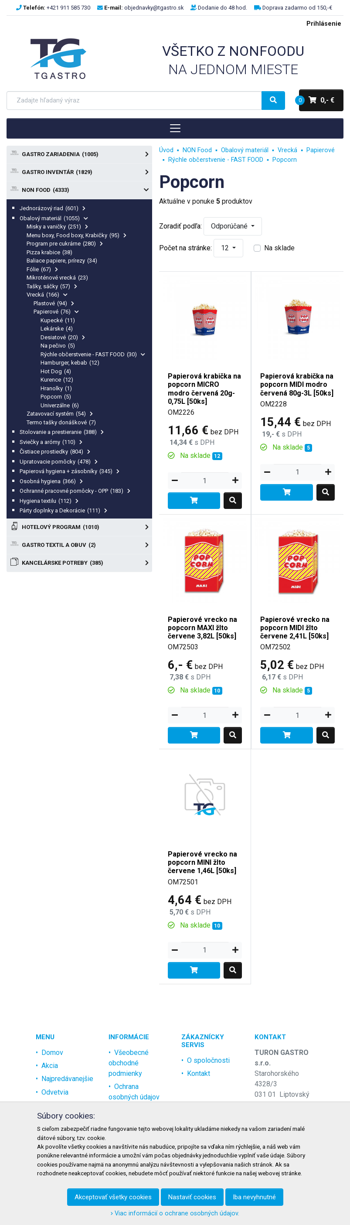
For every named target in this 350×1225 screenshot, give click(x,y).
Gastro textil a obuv (79, 545)
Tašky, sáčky (52, 286)
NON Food (79, 190)
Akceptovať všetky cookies (113, 1197)
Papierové (56, 311)
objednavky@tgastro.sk (153, 7)
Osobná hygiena (51, 481)
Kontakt (198, 1073)
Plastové (54, 303)
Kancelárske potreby (79, 563)
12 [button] (226, 248)
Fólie (42, 269)
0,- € (316, 100)
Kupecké (58, 320)
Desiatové (63, 337)
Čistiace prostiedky (55, 451)
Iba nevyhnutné (254, 1197)
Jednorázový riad (52, 208)
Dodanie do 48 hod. (222, 7)
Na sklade (279, 248)
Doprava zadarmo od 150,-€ (297, 7)
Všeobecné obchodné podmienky (129, 1063)
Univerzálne (60, 405)
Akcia (49, 1065)
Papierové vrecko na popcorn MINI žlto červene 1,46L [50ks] (202, 862)
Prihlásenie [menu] (323, 23)
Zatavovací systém (60, 413)
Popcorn (56, 396)
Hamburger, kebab (70, 362)
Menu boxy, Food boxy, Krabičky (76, 235)
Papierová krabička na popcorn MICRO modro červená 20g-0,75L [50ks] (204, 389)
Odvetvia (54, 1092)
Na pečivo (58, 345)
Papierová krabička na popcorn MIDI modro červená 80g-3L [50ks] (296, 384)
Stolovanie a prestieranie (62, 432)
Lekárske (57, 328)
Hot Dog (56, 371)
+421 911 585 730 (68, 7)
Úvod (166, 150)
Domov (52, 1052)
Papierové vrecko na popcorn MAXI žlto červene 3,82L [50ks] (202, 627)
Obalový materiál (54, 218)
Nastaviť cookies (192, 1197)
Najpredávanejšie (67, 1079)
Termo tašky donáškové (61, 422)
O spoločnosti (208, 1060)
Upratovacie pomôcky (59, 461)
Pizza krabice (49, 252)
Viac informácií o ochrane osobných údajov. (175, 1213)
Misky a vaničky (57, 226)
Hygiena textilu (49, 501)
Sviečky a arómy (51, 442)
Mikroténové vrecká (57, 277)
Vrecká (47, 294)
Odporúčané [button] (230, 226)
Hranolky (56, 388)
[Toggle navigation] (175, 128)
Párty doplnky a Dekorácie (63, 510)
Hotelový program (79, 527)
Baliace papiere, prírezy (62, 260)
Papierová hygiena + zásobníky (69, 471)
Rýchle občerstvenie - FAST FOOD (93, 354)
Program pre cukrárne (65, 243)
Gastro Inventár (79, 172)
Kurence (57, 379)
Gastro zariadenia (79, 154)
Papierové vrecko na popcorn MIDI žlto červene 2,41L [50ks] (295, 627)
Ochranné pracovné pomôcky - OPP (75, 491)
